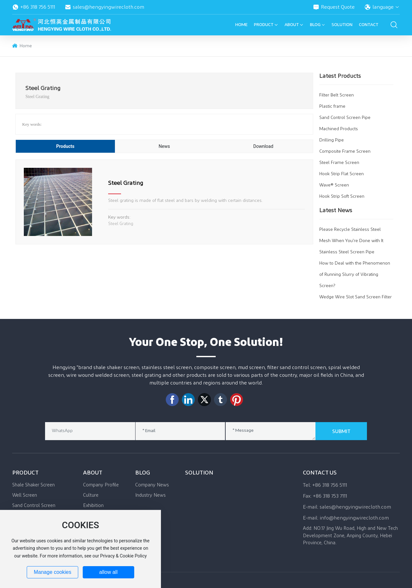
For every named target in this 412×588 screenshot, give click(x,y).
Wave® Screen (334, 185)
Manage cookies (52, 572)
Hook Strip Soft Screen (341, 196)
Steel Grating (125, 183)
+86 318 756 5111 (33, 7)
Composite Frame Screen (344, 151)
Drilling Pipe (331, 140)
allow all (108, 572)
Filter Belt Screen (336, 95)
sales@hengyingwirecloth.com (104, 7)
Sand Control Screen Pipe (344, 117)
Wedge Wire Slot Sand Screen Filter (355, 297)
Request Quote (334, 7)
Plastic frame (332, 106)
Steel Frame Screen (339, 162)
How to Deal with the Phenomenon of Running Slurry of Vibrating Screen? (354, 274)
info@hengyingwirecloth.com (354, 517)
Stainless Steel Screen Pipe (346, 252)
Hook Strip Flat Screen (341, 174)
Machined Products (338, 129)
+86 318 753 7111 (330, 496)
